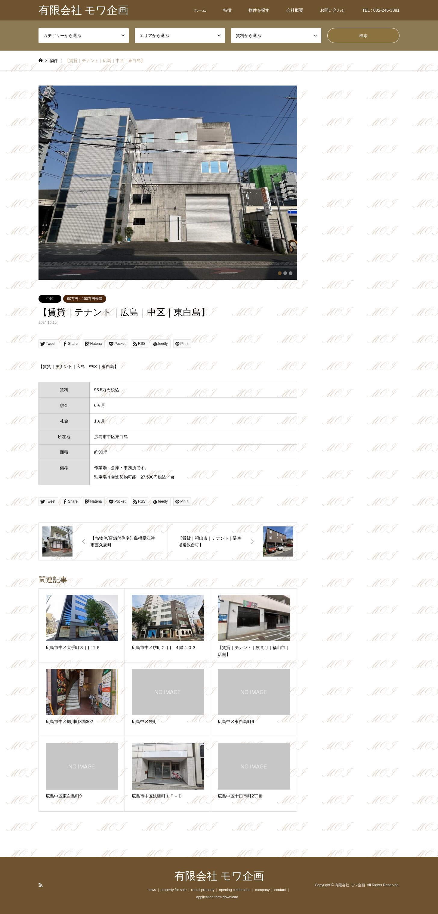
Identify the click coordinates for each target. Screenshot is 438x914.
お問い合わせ (332, 10)
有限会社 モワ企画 (219, 876)
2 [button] (285, 273)
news (151, 890)
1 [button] (280, 273)
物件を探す (259, 10)
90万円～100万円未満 (84, 299)
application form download (217, 897)
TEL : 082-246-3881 (380, 10)
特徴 (227, 10)
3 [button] (290, 273)
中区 (50, 299)
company (262, 890)
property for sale (174, 890)
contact (280, 890)
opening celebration (235, 890)
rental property (202, 890)
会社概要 (294, 10)
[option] (168, 183)
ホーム (200, 10)
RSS (41, 885)
